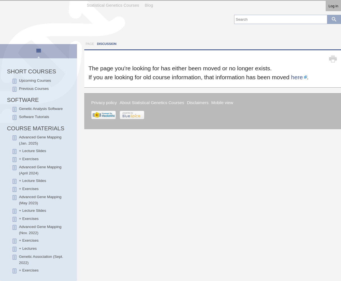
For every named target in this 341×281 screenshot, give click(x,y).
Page (90, 43)
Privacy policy (104, 102)
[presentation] (38, 53)
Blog (149, 5)
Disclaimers (198, 102)
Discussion (106, 43)
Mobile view (222, 102)
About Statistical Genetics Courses (152, 102)
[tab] (38, 51)
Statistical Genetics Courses (113, 5)
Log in (333, 6)
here (297, 77)
